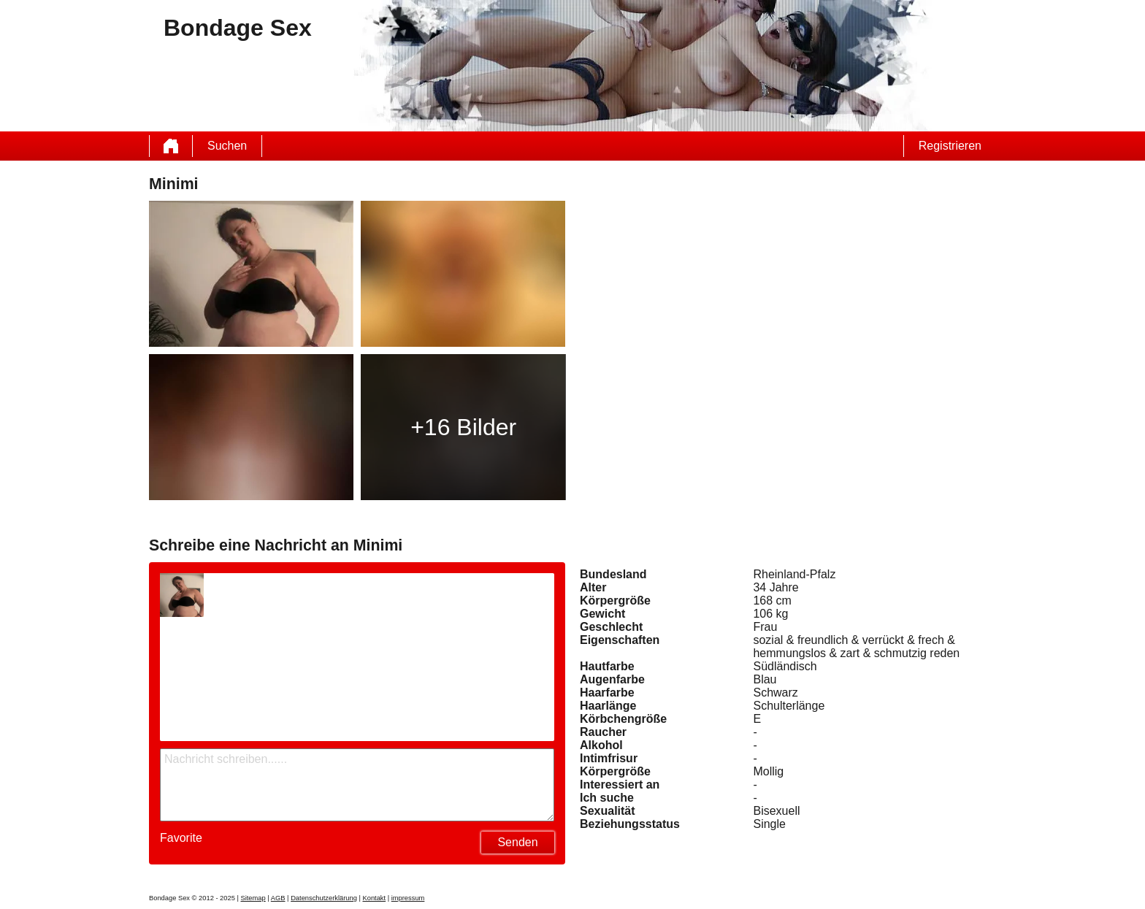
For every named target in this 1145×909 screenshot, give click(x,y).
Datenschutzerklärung (324, 898)
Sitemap (252, 898)
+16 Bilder (463, 427)
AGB (278, 898)
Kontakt (374, 898)
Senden (517, 842)
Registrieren (950, 145)
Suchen (227, 145)
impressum (408, 898)
